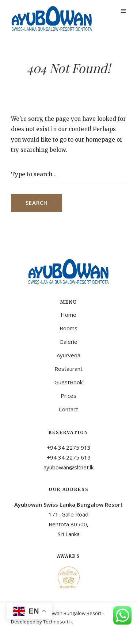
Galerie (68, 341)
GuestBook (68, 382)
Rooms (68, 328)
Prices (68, 395)
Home (68, 314)
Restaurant (68, 368)
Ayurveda (68, 355)
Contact (68, 409)
